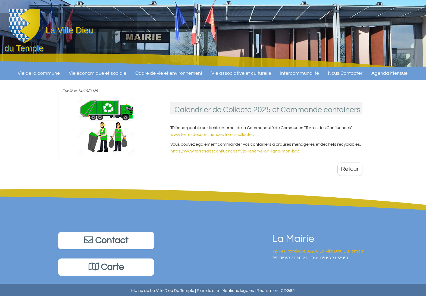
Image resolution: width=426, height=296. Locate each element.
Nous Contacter (345, 71)
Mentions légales (237, 290)
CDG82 (288, 290)
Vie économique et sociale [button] (97, 71)
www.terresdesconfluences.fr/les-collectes (212, 134)
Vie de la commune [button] (39, 71)
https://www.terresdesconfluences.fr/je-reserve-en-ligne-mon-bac (235, 151)
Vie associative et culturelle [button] (241, 71)
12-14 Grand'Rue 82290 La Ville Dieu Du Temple (318, 251)
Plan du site (208, 290)
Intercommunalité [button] (299, 71)
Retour (350, 169)
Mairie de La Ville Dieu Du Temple (162, 290)
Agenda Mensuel (390, 71)
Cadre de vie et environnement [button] (168, 71)
